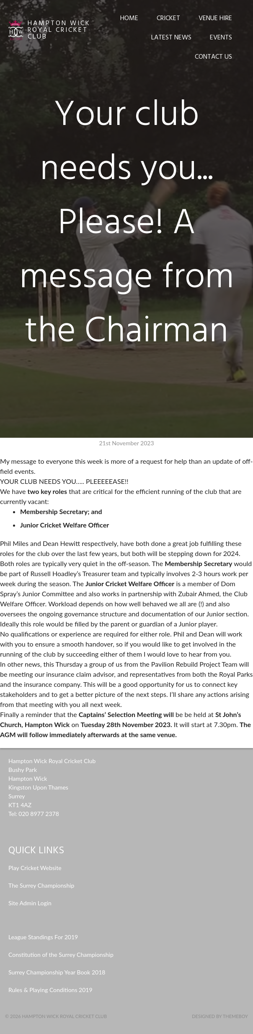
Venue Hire (215, 18)
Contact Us (213, 57)
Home (129, 18)
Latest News (171, 37)
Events (221, 37)
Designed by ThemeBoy (220, 1016)
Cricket (168, 18)
